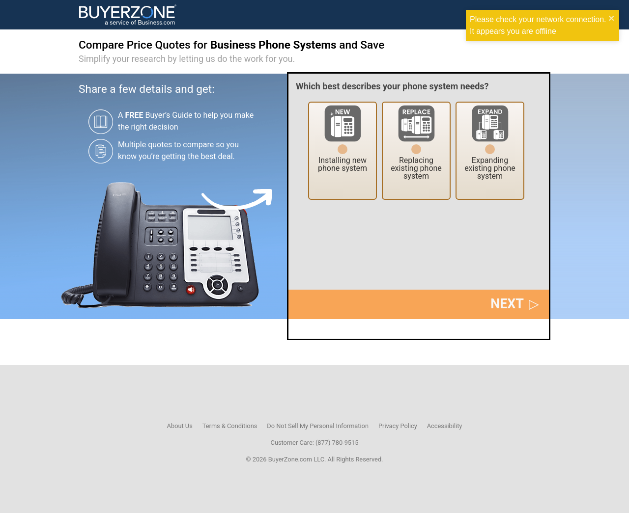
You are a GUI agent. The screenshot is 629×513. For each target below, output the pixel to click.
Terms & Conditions (229, 426)
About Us (180, 426)
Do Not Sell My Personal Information (318, 426)
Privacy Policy (397, 426)
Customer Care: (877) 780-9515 (315, 442)
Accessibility (444, 426)
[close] (611, 20)
